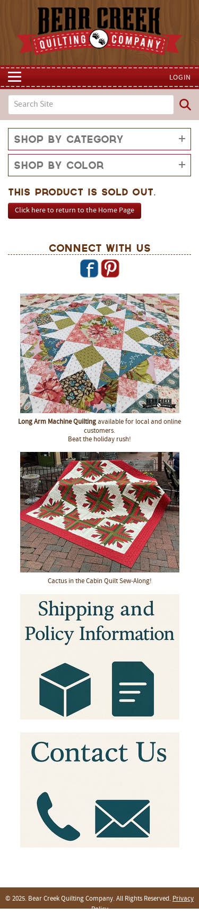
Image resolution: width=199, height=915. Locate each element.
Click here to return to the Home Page (74, 211)
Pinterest (109, 268)
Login (180, 78)
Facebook (89, 268)
